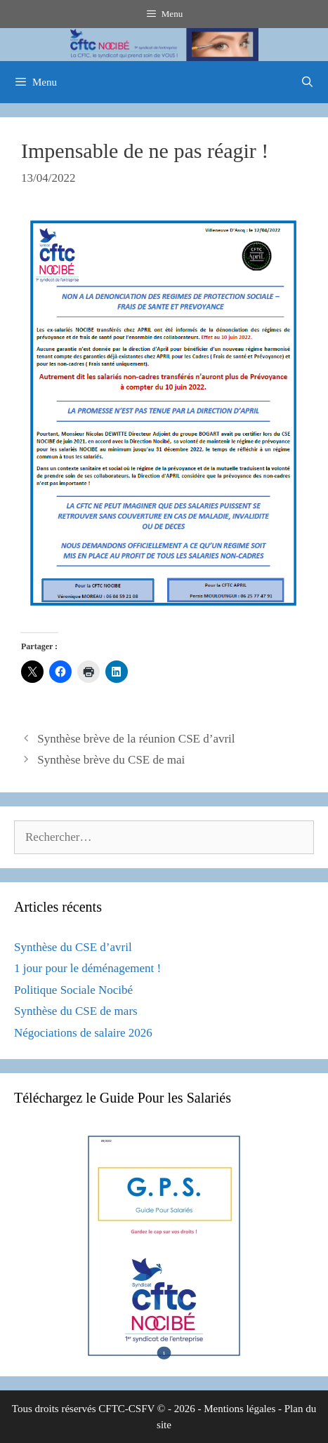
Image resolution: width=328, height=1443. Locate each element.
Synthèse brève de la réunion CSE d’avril (136, 738)
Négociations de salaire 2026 (83, 1032)
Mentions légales (239, 1408)
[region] (164, 44)
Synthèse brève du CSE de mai (111, 759)
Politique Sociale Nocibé (73, 990)
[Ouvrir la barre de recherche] (307, 82)
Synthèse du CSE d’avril (73, 947)
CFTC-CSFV (126, 1408)
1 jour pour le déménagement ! (87, 968)
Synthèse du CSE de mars (76, 1011)
